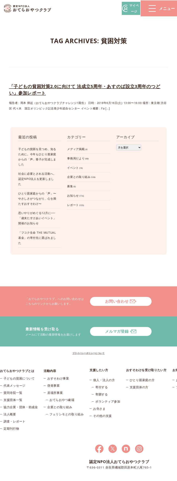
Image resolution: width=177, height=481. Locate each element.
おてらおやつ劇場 (61, 389)
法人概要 (10, 403)
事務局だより (76, 158)
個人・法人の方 (104, 368)
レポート (73, 205)
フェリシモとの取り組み (66, 403)
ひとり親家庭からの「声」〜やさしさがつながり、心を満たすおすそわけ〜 (37, 198)
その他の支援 (102, 403)
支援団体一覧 (13, 389)
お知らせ (73, 195)
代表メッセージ (14, 375)
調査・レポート (14, 411)
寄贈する (101, 382)
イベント (73, 168)
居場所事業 (55, 382)
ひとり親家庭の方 (142, 368)
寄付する (101, 375)
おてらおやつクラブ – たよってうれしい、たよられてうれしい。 (30, 8)
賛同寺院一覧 (13, 382)
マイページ (116, 8)
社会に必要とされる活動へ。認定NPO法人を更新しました (37, 179)
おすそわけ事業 (58, 368)
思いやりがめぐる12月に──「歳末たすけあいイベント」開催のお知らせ (37, 218)
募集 (70, 186)
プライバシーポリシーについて (89, 340)
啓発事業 (53, 375)
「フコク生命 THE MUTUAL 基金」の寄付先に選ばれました (37, 238)
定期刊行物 (11, 418)
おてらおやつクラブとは (17, 358)
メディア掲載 (76, 149)
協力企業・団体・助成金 (21, 396)
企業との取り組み (79, 177)
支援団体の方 (139, 375)
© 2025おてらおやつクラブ (17, 476)
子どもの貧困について (19, 368)
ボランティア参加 (107, 389)
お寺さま (99, 396)
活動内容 (50, 358)
